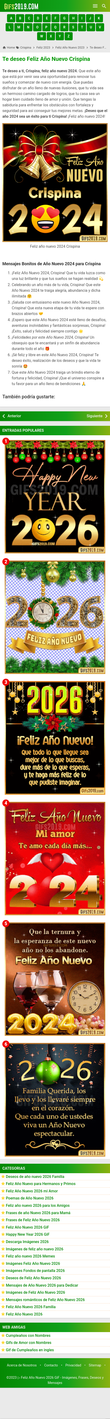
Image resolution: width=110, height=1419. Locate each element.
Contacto (51, 1365)
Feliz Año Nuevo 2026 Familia (31, 1307)
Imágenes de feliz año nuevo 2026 (34, 1249)
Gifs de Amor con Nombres (28, 1342)
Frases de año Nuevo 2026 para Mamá (38, 1213)
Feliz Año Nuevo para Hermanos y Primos (40, 1183)
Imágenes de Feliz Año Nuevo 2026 (35, 1292)
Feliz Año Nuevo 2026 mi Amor (32, 1191)
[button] (11, 18)
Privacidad (73, 1365)
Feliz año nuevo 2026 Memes (30, 1256)
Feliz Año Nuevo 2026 (24, 1314)
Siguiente (94, 416)
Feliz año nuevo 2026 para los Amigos (38, 1205)
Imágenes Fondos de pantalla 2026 (35, 1270)
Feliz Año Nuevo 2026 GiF (27, 1227)
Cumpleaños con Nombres (28, 1335)
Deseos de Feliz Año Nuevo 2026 (33, 1278)
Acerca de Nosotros (22, 1365)
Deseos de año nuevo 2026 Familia (35, 1176)
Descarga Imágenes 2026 (27, 1241)
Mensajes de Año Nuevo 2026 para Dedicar (42, 1285)
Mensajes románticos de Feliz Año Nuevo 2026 (45, 1300)
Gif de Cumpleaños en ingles (30, 1350)
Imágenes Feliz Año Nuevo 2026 (33, 1263)
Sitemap (95, 1365)
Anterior (14, 416)
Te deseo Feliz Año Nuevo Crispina (46, 59)
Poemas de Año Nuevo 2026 (30, 1198)
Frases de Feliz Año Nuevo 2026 (33, 1220)
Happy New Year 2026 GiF (28, 1234)
